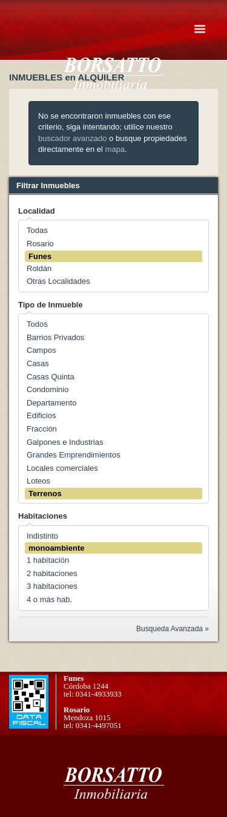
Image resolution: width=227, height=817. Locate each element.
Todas (37, 230)
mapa (115, 149)
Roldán (39, 268)
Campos (41, 350)
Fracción (42, 428)
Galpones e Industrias (65, 442)
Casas (38, 363)
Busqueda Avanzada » (172, 629)
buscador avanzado (72, 138)
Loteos (38, 480)
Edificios (41, 415)
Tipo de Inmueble (50, 304)
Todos (37, 324)
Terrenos (45, 493)
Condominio (47, 389)
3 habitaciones (52, 586)
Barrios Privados (55, 337)
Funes (39, 256)
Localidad (36, 210)
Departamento (51, 402)
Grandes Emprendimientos (73, 454)
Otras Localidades (58, 281)
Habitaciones (42, 515)
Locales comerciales (62, 468)
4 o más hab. (49, 599)
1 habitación (48, 560)
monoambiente (56, 548)
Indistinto (42, 535)
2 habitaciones (52, 573)
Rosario (40, 243)
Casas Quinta (50, 376)
